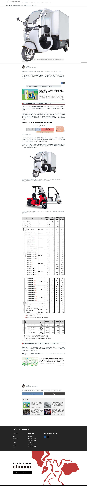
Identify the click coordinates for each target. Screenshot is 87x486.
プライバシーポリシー (33, 446)
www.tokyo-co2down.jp (26, 134)
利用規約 (30, 444)
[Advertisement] (31, 374)
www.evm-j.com (84, 62)
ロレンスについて (32, 438)
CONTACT (22, 472)
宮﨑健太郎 (28, 67)
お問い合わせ (31, 442)
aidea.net (23, 213)
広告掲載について (32, 440)
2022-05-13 (28, 66)
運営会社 (30, 436)
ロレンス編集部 (34, 67)
